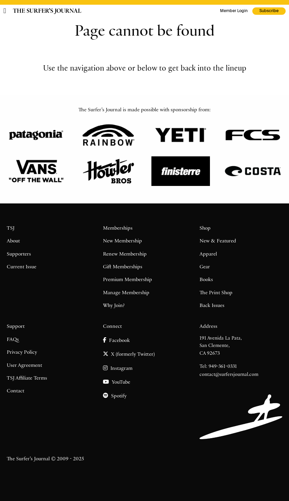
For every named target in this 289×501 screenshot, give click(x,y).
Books (206, 280)
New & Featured (218, 241)
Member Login (234, 11)
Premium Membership (127, 280)
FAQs (13, 340)
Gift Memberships (122, 267)
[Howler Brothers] (108, 171)
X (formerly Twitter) (129, 354)
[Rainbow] (108, 135)
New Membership (122, 241)
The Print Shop (216, 293)
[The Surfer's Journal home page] (47, 11)
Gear (205, 267)
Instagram (118, 368)
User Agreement (24, 366)
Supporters (19, 254)
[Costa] (252, 171)
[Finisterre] (180, 171)
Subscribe (269, 11)
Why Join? (114, 306)
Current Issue (21, 267)
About (13, 241)
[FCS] (252, 135)
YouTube (116, 382)
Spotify (115, 396)
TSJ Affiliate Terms (27, 378)
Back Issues (212, 306)
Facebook (116, 340)
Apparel (208, 254)
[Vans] (36, 171)
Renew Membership (125, 254)
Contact (15, 391)
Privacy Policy (22, 352)
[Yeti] (180, 135)
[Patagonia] (36, 135)
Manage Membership (126, 293)
